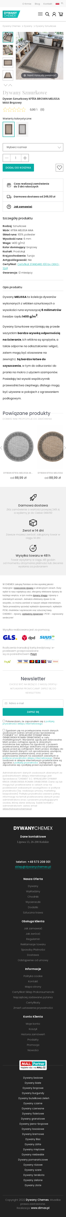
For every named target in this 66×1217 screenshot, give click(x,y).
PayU (33, 653)
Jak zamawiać (23, 206)
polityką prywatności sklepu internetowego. (28, 722)
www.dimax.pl (40, 1208)
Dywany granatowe (33, 1118)
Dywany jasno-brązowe (34, 1124)
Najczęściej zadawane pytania (33, 997)
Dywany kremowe (33, 1134)
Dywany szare (33, 1170)
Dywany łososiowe (33, 1129)
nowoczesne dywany (23, 588)
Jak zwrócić (33, 934)
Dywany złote (33, 1185)
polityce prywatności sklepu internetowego (27, 758)
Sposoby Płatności (33, 949)
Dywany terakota (33, 1175)
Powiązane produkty (26, 413)
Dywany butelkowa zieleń (33, 1098)
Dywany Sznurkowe (46, 26)
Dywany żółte (33, 1144)
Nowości (33, 1050)
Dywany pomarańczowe (33, 1159)
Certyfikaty (33, 1002)
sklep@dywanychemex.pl (17, 808)
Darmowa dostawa (33, 505)
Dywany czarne (33, 1103)
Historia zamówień (33, 1034)
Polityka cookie (33, 976)
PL (62, 3)
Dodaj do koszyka (18, 167)
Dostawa (33, 955)
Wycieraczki (33, 902)
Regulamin (33, 939)
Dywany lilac (33, 1139)
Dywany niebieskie (33, 1154)
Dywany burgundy (33, 1093)
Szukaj (47, 14)
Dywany (28, 26)
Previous (10, 85)
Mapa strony (33, 986)
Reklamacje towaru (33, 944)
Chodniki (33, 896)
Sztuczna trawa (33, 912)
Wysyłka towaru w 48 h (33, 555)
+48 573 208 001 (38, 862)
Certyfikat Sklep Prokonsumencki (33, 992)
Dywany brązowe (33, 1088)
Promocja (33, 1045)
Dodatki (33, 907)
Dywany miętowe (34, 1149)
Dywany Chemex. (37, 1200)
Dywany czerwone (33, 1108)
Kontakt (47, 3)
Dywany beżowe (33, 1078)
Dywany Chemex (11, 14)
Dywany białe (33, 1083)
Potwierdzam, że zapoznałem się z (28, 722)
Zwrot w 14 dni (33, 530)
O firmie (26, 3)
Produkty (33, 1039)
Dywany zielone (33, 1180)
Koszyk (60, 14)
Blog (37, 3)
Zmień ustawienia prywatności (33, 1008)
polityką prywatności (26, 762)
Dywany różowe (33, 1165)
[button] (33, 147)
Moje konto (54, 14)
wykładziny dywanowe (32, 614)
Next (6, 85)
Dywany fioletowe (33, 1113)
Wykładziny (33, 891)
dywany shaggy (40, 595)
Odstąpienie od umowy (33, 960)
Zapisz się (33, 712)
